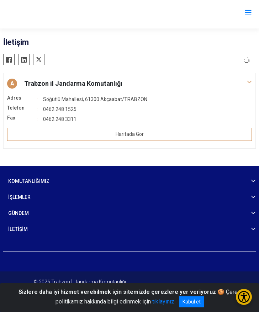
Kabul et (192, 302)
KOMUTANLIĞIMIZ (28, 181)
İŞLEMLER (19, 197)
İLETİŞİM (18, 229)
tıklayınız (163, 301)
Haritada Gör (130, 134)
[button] (129, 84)
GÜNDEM (18, 213)
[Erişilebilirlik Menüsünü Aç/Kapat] (244, 297)
